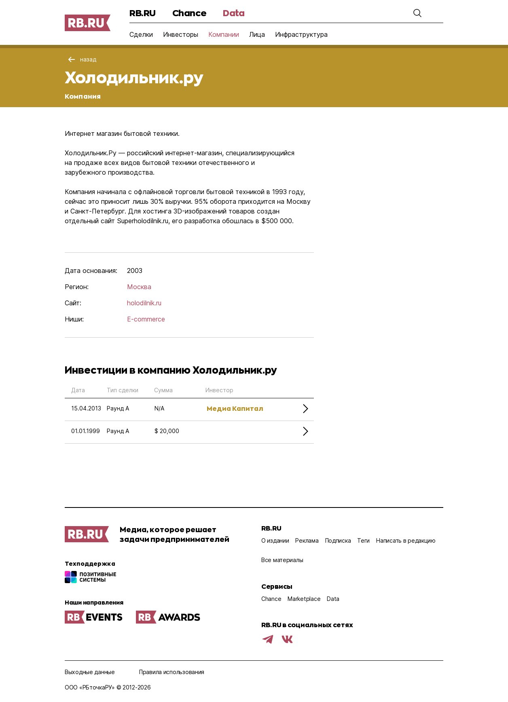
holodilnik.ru (144, 303)
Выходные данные (90, 671)
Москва (139, 287)
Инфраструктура (301, 34)
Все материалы (282, 559)
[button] (417, 13)
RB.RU (142, 13)
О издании (275, 540)
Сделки (141, 34)
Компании (223, 34)
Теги (363, 540)
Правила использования (171, 671)
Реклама (306, 540)
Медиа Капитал (235, 408)
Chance (189, 13)
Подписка (338, 540)
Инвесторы (180, 34)
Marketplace (304, 598)
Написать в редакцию (406, 540)
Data (233, 13)
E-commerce (146, 319)
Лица (257, 34)
